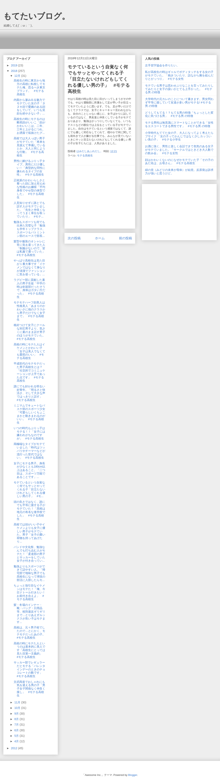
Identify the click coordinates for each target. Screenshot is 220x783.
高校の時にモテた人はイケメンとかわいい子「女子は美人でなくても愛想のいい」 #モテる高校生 (29, 351)
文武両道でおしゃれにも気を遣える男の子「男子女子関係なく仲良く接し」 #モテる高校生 (29, 688)
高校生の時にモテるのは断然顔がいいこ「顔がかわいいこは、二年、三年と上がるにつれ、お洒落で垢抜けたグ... (29, 125)
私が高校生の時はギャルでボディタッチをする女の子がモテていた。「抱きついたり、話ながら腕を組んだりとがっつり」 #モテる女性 (179, 75)
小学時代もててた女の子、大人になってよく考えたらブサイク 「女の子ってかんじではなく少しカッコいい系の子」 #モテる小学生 (179, 136)
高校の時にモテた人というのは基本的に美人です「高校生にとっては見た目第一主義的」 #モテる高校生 (29, 650)
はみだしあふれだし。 (90, 151)
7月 (17, 724)
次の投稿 (74, 238)
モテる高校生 (85, 155)
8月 (17, 719)
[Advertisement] (80, 39)
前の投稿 (125, 238)
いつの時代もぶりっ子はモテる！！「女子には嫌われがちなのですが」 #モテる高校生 (29, 433)
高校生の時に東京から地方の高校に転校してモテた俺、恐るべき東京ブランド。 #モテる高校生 (29, 87)
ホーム (100, 238)
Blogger (132, 774)
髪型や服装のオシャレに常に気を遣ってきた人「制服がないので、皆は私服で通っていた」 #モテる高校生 (31, 248)
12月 (17, 75)
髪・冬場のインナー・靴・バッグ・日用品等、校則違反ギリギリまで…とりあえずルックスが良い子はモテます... (29, 613)
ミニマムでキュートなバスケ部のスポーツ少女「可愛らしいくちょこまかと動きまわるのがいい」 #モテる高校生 (29, 414)
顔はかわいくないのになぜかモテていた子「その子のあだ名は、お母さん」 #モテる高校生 (179, 161)
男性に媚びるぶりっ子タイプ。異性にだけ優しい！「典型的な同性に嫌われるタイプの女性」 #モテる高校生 (29, 167)
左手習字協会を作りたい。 (162, 65)
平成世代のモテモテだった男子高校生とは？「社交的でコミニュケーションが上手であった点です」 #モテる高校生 (29, 372)
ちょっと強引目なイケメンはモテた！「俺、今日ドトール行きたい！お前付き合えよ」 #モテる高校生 (29, 592)
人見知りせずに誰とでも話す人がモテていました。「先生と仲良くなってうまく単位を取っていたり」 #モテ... (29, 209)
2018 (14, 70)
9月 (17, 713)
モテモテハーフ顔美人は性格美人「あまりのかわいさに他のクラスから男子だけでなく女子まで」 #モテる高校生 (29, 311)
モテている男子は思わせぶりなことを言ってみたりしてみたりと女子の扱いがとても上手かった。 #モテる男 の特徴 (179, 89)
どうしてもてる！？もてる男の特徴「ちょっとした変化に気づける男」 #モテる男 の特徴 (179, 114)
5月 (17, 735)
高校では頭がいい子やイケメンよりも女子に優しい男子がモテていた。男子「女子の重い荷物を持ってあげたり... (29, 533)
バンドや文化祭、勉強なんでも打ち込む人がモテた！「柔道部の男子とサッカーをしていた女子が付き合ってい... (29, 553)
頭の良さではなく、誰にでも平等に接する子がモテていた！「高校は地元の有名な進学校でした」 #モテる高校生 (29, 510)
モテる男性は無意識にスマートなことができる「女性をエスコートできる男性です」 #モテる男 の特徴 (179, 124)
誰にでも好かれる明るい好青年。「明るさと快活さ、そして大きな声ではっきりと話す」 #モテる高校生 (29, 393)
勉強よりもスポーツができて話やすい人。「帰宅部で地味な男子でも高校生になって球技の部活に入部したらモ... (29, 573)
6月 (17, 730)
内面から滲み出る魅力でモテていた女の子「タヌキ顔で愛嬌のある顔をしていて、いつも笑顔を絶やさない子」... (29, 106)
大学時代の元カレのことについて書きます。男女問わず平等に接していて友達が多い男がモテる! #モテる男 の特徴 (179, 102)
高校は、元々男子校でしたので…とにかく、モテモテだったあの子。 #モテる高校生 (31, 632)
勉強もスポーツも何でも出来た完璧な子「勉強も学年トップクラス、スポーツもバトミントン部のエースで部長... (29, 228)
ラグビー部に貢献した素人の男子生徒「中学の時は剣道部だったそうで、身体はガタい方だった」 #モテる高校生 (29, 288)
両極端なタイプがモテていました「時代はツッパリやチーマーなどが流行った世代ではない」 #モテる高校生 (29, 450)
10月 (17, 707)
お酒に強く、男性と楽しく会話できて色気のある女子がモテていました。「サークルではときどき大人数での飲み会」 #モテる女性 (179, 150)
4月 (17, 741)
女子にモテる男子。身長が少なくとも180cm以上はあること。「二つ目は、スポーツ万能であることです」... (29, 470)
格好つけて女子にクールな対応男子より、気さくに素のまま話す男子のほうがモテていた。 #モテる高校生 (31, 331)
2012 (14, 748)
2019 (14, 65)
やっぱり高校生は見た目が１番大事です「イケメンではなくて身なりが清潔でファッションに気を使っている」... (29, 267)
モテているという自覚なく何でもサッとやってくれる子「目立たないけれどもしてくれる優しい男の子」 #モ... (29, 489)
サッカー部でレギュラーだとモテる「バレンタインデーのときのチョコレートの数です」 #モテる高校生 (29, 669)
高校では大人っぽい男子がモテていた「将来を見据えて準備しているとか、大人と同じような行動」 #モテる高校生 (29, 147)
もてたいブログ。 (36, 16)
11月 (17, 702)
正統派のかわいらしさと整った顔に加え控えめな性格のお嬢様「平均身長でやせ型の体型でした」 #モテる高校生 (29, 189)
